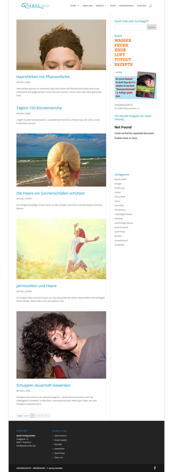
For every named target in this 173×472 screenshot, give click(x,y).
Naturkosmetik (121, 227)
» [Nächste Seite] (49, 415)
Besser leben (121, 179)
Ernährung (119, 188)
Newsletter (60, 448)
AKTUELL (20, 82)
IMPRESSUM (39, 468)
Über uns (59, 457)
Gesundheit (120, 196)
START (73, 6)
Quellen (118, 236)
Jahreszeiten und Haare (36, 285)
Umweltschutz (121, 240)
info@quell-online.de (26, 445)
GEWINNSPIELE (126, 6)
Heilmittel (119, 205)
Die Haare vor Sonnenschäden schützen (50, 193)
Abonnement (61, 435)
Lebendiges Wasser (123, 214)
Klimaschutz (120, 209)
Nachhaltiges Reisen (124, 223)
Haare (117, 201)
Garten (118, 192)
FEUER (29, 198)
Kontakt (58, 444)
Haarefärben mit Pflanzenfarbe (43, 76)
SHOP (113, 6)
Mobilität (119, 218)
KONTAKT (141, 6)
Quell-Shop (120, 231)
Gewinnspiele (61, 440)
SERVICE (100, 6)
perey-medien (56, 468)
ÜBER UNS (87, 6)
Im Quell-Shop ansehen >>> (127, 108)
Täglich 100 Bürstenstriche (39, 107)
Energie (118, 183)
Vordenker (119, 244)
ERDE (28, 82)
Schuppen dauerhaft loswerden (43, 385)
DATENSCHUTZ (23, 468)
